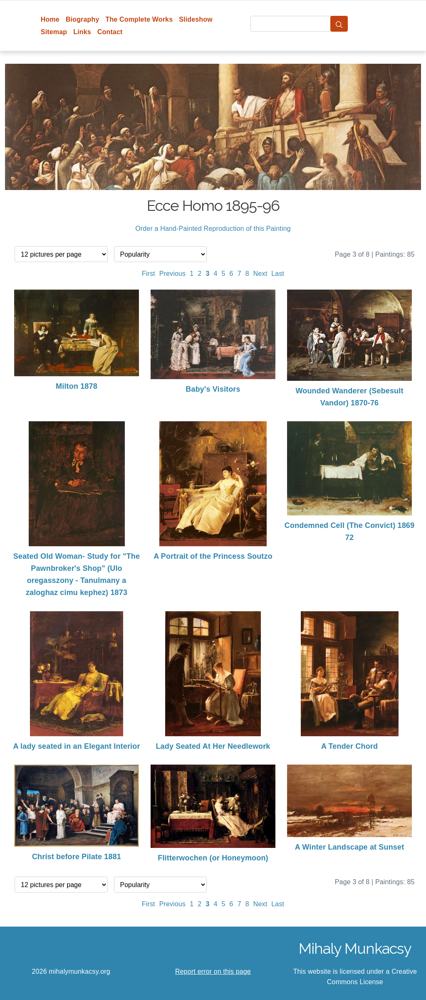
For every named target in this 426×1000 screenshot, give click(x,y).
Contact (110, 31)
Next (260, 273)
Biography (82, 19)
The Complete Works (139, 19)
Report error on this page (213, 971)
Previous (172, 273)
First (148, 273)
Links (82, 31)
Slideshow (196, 19)
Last (277, 273)
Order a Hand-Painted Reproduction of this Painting (213, 228)
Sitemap (54, 31)
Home (50, 19)
